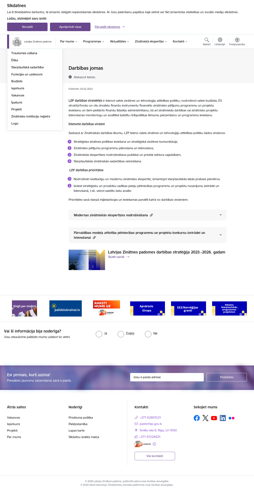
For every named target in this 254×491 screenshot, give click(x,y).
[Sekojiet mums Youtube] (214, 417)
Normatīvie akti (21, 89)
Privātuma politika (81, 417)
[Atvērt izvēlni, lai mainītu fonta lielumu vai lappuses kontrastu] (237, 42)
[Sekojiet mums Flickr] (231, 417)
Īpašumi (16, 146)
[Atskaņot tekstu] (84, 77)
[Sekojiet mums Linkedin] (223, 418)
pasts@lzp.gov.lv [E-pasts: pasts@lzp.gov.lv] (151, 424)
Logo (14, 167)
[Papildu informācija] (154, 444)
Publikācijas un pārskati (27, 82)
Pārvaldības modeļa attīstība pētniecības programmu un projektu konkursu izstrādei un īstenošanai (139, 235)
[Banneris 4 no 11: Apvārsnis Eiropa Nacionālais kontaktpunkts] (147, 308)
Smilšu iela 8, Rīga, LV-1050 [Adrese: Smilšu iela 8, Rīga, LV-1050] (158, 430)
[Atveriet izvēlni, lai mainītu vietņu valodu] (220, 42)
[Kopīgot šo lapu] (237, 76)
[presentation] (34, 350)
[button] (151, 215)
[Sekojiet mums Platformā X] (205, 418)
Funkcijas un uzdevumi (26, 117)
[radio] (101, 333)
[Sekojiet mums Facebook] (197, 418)
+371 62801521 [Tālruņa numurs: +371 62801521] (150, 417)
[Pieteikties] (226, 377)
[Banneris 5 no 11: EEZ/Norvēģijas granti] (188, 308)
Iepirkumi (17, 131)
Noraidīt (27, 27)
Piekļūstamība (78, 424)
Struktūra (17, 68)
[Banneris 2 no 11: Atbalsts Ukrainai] (65, 308)
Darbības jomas (22, 75)
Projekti (16, 152)
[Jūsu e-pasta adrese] (167, 377)
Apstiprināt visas (70, 27)
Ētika (14, 103)
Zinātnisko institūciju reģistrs (30, 160)
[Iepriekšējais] (16, 308)
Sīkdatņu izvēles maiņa (84, 437)
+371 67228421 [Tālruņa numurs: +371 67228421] (150, 437)
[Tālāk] (237, 308)
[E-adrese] (143, 444)
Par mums (14, 437)
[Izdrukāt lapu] (237, 66)
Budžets (16, 124)
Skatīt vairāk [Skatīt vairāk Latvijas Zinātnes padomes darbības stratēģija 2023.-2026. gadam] (116, 257)
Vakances (17, 138)
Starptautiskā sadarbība (27, 110)
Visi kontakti (155, 456)
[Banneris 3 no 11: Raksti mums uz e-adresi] (106, 308)
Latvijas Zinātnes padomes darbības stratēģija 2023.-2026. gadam (166, 252)
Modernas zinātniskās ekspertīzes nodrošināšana (113, 215)
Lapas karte (77, 430)
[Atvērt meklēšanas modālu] (207, 42)
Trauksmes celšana (24, 96)
